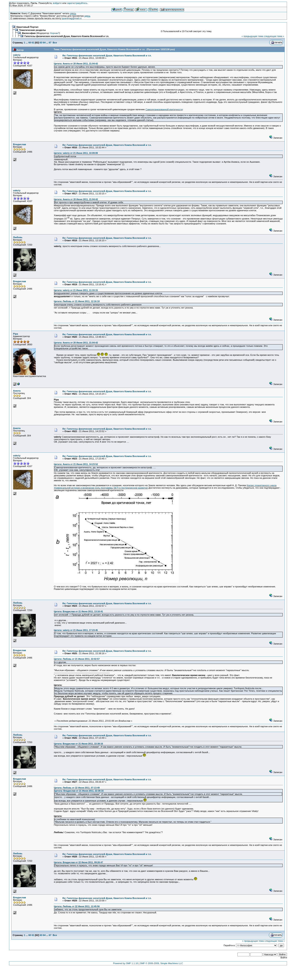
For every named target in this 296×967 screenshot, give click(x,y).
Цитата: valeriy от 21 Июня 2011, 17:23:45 (76, 630)
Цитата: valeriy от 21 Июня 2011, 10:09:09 (76, 153)
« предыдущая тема (252, 36)
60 (29, 42)
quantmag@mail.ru (72, 18)
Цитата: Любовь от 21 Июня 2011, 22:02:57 (77, 659)
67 (50, 42)
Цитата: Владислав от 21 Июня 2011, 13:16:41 (78, 611)
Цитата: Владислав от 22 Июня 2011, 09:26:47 (78, 862)
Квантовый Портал (27, 27)
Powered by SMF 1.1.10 (125, 963)
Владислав (19, 144)
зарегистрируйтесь (77, 3)
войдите (57, 3)
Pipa (15, 334)
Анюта (17, 391)
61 (33, 42)
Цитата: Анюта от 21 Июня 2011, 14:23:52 (76, 464)
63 (41, 42)
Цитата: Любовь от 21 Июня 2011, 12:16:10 (77, 301)
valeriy (17, 55)
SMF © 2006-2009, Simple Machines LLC (161, 963)
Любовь (17, 237)
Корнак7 (54, 33)
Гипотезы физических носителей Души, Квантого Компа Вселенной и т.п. (66, 36)
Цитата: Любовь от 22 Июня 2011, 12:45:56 (77, 906)
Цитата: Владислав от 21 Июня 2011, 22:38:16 (78, 743)
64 (44, 42)
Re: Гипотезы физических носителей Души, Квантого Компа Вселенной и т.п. (106, 55)
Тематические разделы (32, 30)
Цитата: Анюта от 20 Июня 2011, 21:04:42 (76, 63)
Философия (29, 33)
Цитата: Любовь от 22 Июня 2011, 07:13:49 (77, 787)
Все (55, 42)
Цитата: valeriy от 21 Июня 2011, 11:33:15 (76, 290)
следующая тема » (274, 36)
